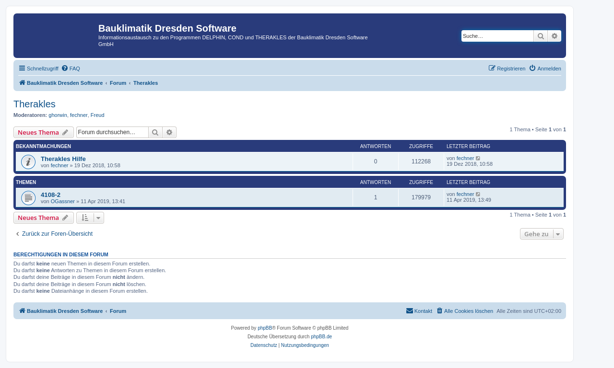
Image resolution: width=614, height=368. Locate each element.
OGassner (63, 201)
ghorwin (57, 115)
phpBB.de (321, 336)
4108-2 (50, 194)
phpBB (265, 328)
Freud (98, 115)
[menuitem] (70, 68)
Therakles (34, 104)
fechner (79, 115)
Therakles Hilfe (63, 158)
